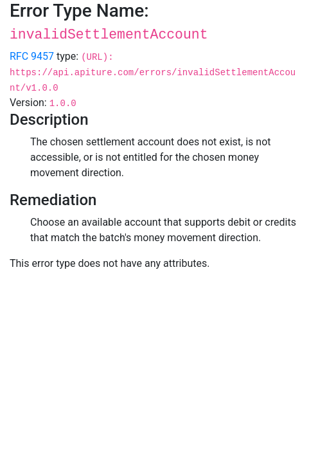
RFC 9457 (32, 56)
